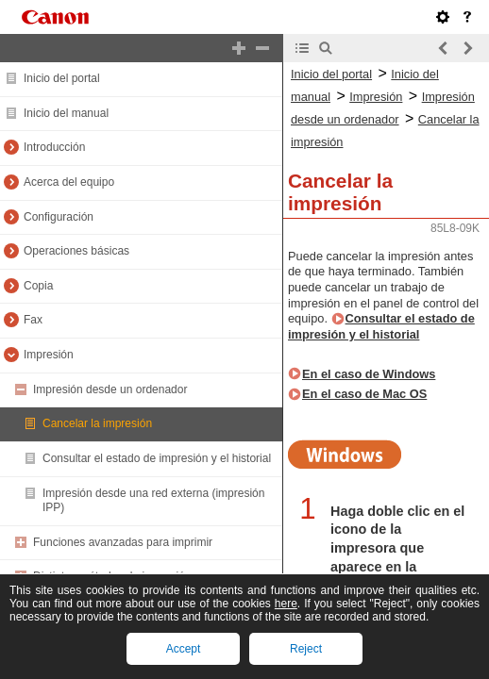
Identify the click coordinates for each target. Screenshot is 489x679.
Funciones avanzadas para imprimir (122, 542)
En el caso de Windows (368, 374)
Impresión (49, 354)
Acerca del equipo (69, 182)
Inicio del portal (62, 78)
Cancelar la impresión (97, 423)
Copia (38, 285)
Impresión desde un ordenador (110, 389)
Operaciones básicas (76, 250)
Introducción (54, 147)
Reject (306, 648)
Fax (33, 319)
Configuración (58, 217)
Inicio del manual (66, 113)
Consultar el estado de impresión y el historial (156, 458)
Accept (183, 648)
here (286, 603)
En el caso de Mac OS (364, 394)
